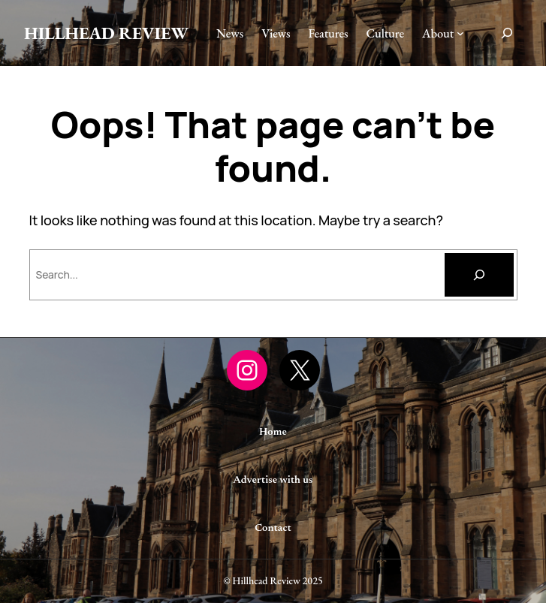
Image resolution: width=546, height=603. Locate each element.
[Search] (479, 275)
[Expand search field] (507, 33)
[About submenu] (460, 33)
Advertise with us (273, 480)
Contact (273, 528)
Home (273, 432)
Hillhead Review (106, 32)
